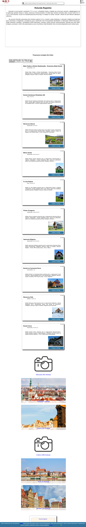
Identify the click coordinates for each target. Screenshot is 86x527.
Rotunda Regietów (43, 519)
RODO (50, 525)
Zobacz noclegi (56, 88)
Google (21, 523)
